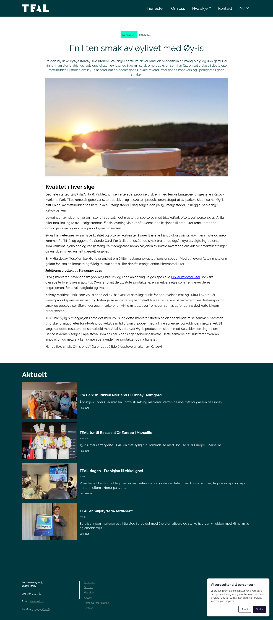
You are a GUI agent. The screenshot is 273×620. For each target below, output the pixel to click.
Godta (259, 609)
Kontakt (225, 8)
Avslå (245, 609)
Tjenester (155, 8)
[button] (244, 8)
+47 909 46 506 (41, 609)
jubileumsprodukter (185, 277)
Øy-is (77, 346)
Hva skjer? (201, 8)
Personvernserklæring (96, 602)
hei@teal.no (36, 601)
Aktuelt (88, 597)
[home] (36, 8)
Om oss (178, 8)
